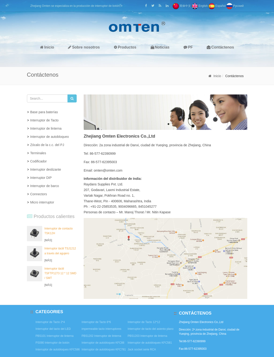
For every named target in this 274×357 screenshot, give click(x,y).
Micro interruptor (42, 202)
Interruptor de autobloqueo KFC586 (58, 349)
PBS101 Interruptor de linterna (55, 336)
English (200, 6)
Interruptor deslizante (45, 169)
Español (217, 6)
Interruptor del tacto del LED (53, 329)
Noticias (159, 47)
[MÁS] (48, 240)
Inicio (47, 47)
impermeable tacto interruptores (101, 329)
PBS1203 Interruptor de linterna (147, 336)
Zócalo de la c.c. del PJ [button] (47, 145)
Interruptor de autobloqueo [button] (49, 137)
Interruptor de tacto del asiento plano (150, 329)
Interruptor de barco (44, 186)
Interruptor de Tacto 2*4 (50, 322)
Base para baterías (44, 112)
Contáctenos (220, 47)
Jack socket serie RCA (142, 349)
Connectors (38, 194)
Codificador (38, 161)
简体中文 (182, 6)
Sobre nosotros (84, 47)
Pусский (235, 6)
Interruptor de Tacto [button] (44, 120)
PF (188, 47)
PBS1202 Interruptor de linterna (101, 336)
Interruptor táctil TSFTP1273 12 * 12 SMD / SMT (60, 273)
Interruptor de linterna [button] (46, 128)
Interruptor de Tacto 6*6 (96, 322)
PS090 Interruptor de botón (53, 342)
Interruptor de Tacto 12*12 (144, 322)
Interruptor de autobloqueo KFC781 (104, 349)
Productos (125, 47)
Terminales (38, 153)
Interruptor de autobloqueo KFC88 (103, 342)
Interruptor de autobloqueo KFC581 (150, 342)
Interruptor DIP (41, 178)
